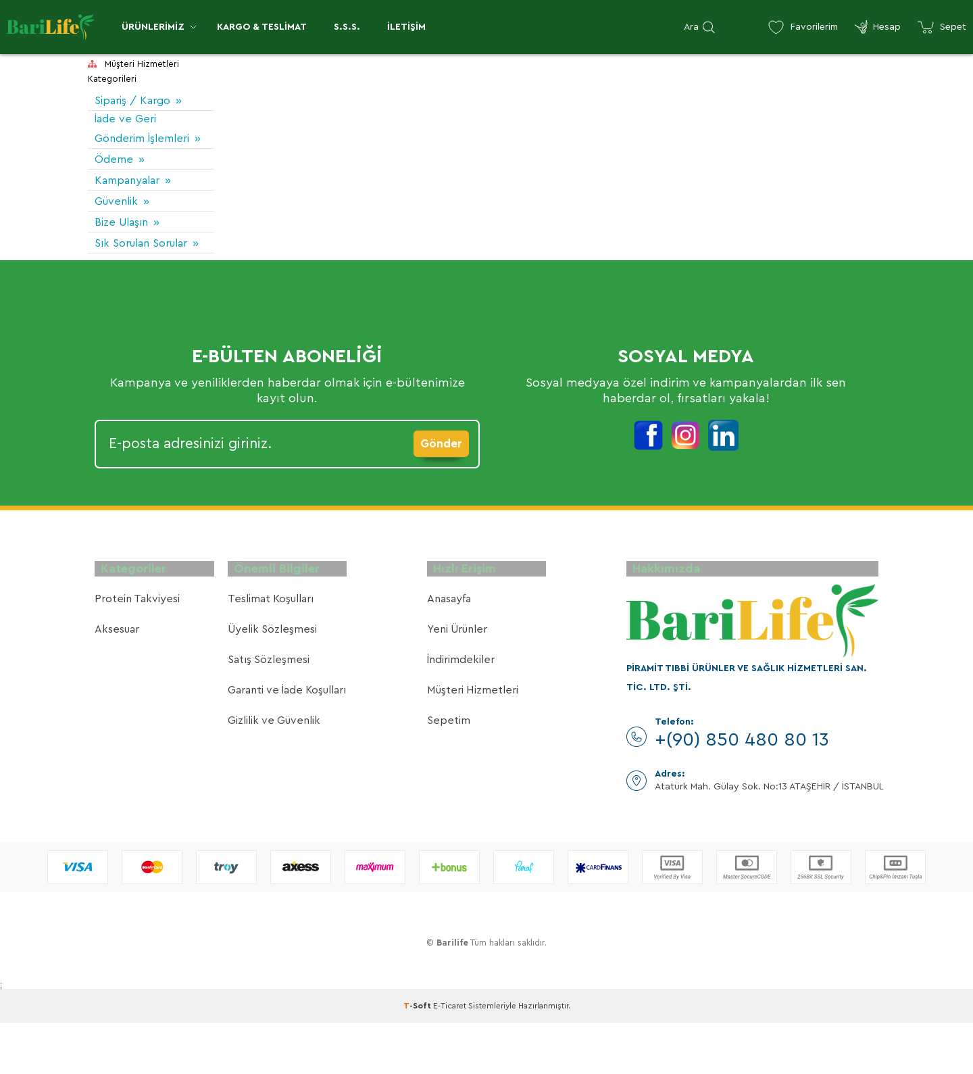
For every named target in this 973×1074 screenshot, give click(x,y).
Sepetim (448, 772)
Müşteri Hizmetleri (472, 742)
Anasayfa (449, 650)
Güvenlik (119, 224)
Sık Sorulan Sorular (126, 276)
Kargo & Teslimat (262, 27)
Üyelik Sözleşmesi (272, 681)
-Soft (418, 1057)
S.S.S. (347, 27)
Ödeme (116, 182)
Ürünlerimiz (153, 27)
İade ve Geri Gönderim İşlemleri (128, 141)
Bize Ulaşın (126, 245)
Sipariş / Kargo (138, 100)
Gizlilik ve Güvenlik (274, 772)
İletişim (406, 27)
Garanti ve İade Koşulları (287, 742)
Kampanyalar (133, 203)
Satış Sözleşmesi (268, 711)
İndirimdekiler (461, 711)
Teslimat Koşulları (271, 650)
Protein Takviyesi (137, 650)
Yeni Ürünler (457, 681)
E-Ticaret (449, 1057)
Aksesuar (117, 681)
